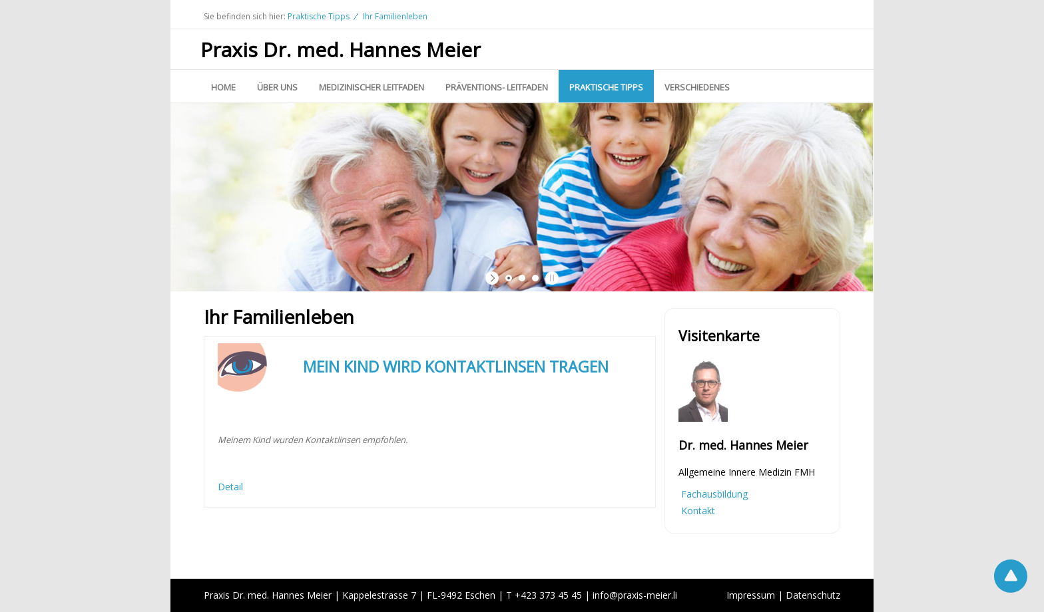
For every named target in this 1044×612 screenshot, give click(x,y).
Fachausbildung (714, 494)
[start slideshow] (493, 278)
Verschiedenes (697, 87)
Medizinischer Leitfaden (371, 87)
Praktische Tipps (319, 16)
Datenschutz (813, 595)
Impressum (750, 595)
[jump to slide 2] (522, 278)
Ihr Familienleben (395, 16)
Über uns (277, 87)
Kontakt (698, 510)
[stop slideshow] (550, 278)
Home (223, 87)
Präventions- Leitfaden (496, 87)
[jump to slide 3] (535, 278)
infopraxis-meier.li (635, 595)
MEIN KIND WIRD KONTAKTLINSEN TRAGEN (456, 366)
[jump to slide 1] (508, 278)
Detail (230, 486)
